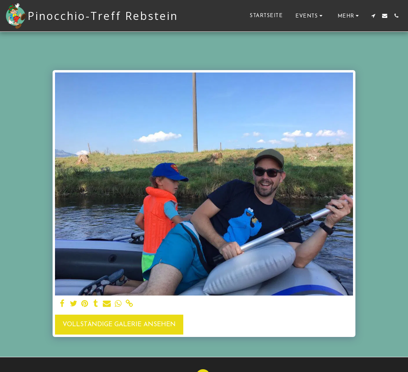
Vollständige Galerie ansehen (119, 324)
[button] (310, 15)
